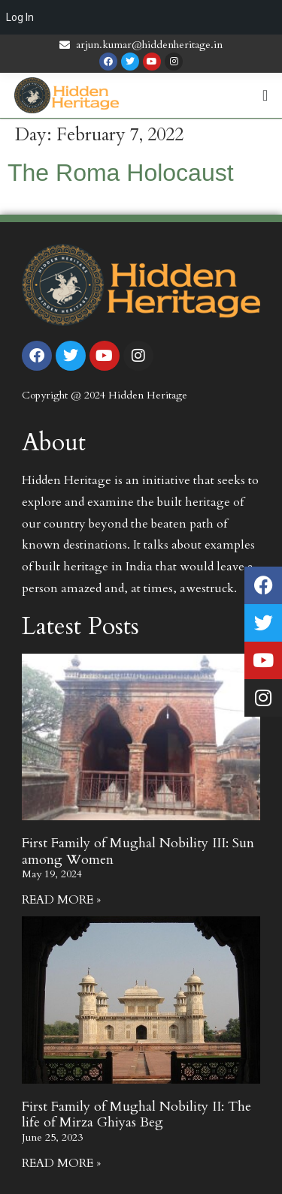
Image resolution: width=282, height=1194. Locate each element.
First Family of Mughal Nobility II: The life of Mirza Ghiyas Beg (136, 1114)
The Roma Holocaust (121, 172)
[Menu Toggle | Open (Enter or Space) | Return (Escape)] (265, 95)
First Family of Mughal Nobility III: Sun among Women (138, 851)
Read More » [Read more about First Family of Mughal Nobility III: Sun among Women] (61, 900)
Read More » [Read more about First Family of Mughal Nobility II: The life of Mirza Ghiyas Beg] (61, 1163)
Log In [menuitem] (20, 17)
